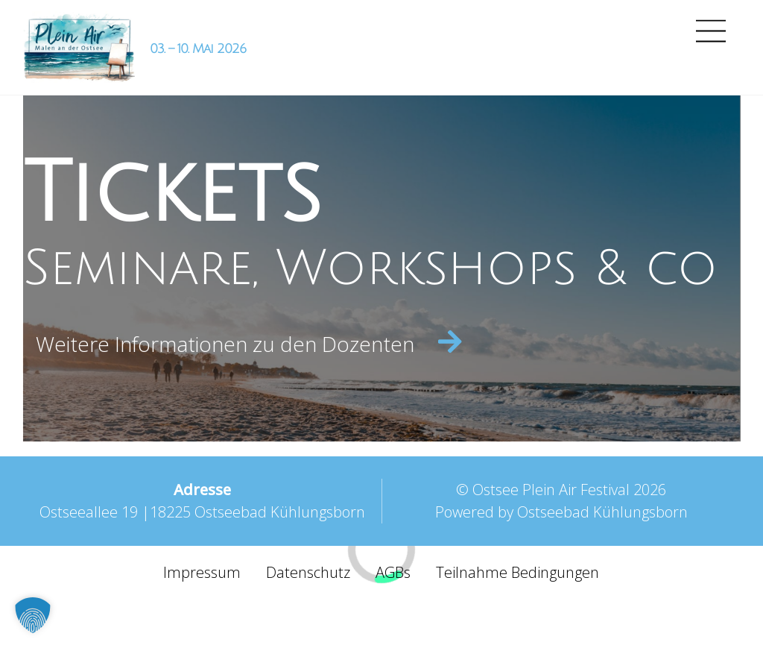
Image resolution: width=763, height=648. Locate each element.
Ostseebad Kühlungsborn (602, 512)
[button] (33, 615)
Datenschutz (308, 572)
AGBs (393, 572)
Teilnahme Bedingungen (517, 572)
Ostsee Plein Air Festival (551, 489)
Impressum (202, 572)
